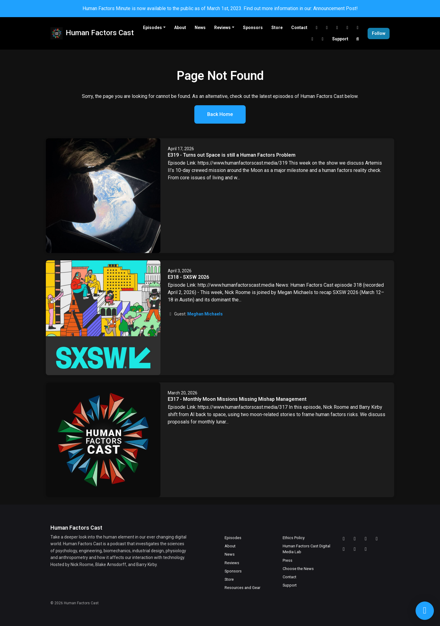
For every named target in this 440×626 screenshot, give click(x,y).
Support (340, 38)
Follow (378, 33)
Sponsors (253, 27)
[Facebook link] (312, 39)
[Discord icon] (344, 539)
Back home (220, 114)
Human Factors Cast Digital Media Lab (306, 549)
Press (287, 560)
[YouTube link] (337, 27)
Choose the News (298, 568)
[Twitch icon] (355, 539)
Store (277, 27)
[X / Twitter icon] (344, 549)
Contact (299, 27)
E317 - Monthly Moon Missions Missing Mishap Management (237, 399)
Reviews (222, 27)
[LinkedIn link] (347, 27)
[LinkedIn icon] (377, 539)
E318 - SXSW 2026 (188, 277)
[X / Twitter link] (358, 27)
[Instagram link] (322, 39)
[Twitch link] (327, 27)
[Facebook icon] (355, 549)
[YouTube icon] (366, 539)
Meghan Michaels (205, 313)
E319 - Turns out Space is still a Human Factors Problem (231, 155)
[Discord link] (317, 27)
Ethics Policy (294, 537)
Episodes (152, 27)
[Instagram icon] (366, 549)
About (180, 27)
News (200, 27)
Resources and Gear (242, 587)
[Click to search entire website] (358, 39)
